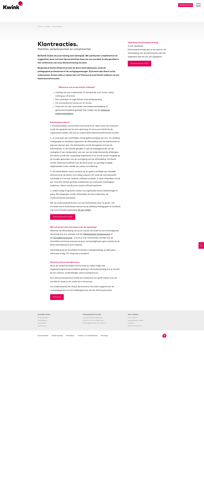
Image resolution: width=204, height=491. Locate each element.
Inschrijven (42, 326)
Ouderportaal (185, 5)
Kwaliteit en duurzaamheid (93, 320)
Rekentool (41, 323)
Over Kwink (132, 317)
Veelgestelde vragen (135, 320)
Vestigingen (42, 320)
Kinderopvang (57, 335)
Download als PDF (139, 63)
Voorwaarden (43, 335)
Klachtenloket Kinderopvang (96, 234)
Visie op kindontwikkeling (92, 317)
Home (40, 26)
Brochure (57, 297)
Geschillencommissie (62, 238)
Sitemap (104, 335)
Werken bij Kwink (134, 326)
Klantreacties (57, 26)
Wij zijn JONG (84, 210)
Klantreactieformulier (63, 217)
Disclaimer (70, 335)
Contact (47, 26)
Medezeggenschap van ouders (94, 323)
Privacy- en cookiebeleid (87, 335)
